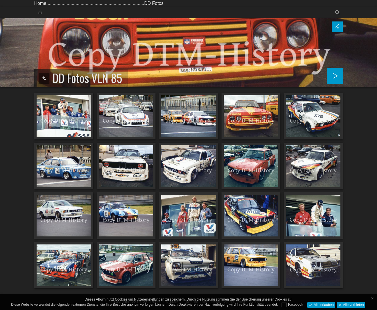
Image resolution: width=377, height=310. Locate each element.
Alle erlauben (323, 305)
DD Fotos (153, 3)
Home (40, 3)
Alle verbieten (353, 305)
